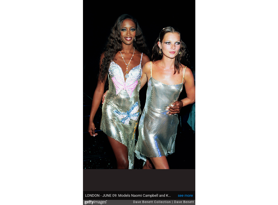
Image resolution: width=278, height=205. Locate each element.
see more (185, 195)
